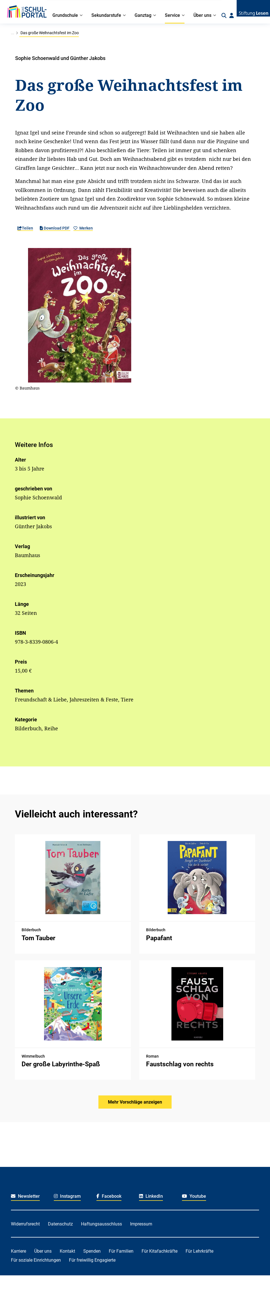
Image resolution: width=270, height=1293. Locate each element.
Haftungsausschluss (101, 1224)
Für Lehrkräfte (199, 1251)
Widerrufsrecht (25, 1224)
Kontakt (67, 1251)
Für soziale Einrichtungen (36, 1260)
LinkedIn (151, 1196)
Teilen (25, 228)
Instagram (67, 1196)
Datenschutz (60, 1224)
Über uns (43, 1251)
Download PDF (55, 228)
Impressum (141, 1224)
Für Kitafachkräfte (159, 1251)
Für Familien (121, 1251)
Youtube (194, 1196)
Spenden (92, 1251)
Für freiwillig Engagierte (92, 1260)
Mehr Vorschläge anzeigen (135, 1102)
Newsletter (25, 1196)
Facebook (108, 1196)
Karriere (18, 1251)
